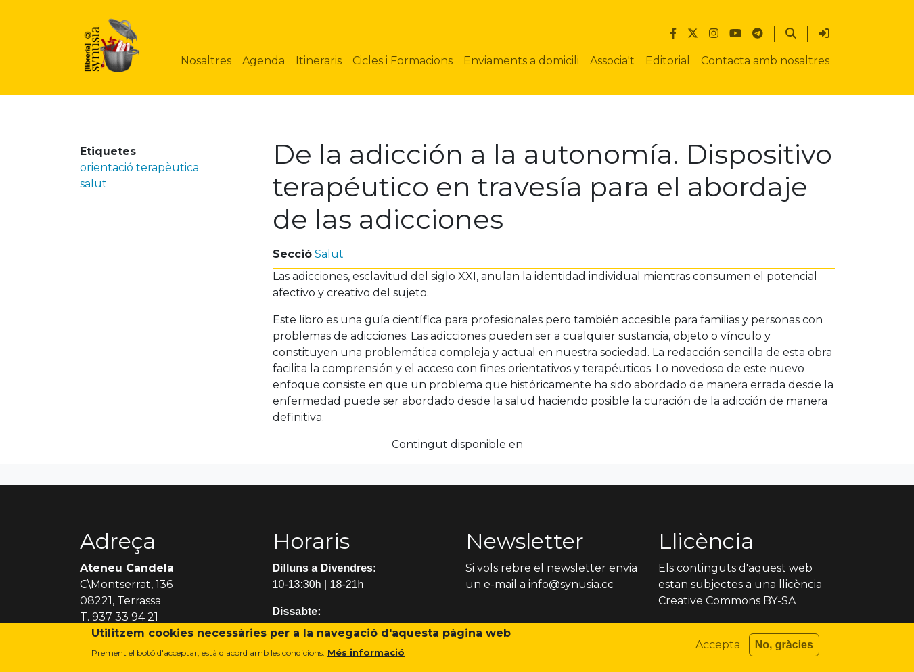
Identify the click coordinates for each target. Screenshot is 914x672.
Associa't (612, 60)
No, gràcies (784, 649)
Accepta (717, 649)
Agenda (263, 60)
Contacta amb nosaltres (765, 60)
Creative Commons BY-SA (727, 600)
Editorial (667, 60)
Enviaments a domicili (521, 60)
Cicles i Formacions (402, 60)
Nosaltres (206, 60)
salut (93, 183)
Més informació (366, 657)
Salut (329, 254)
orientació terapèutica (139, 167)
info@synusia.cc (571, 584)
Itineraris (319, 60)
